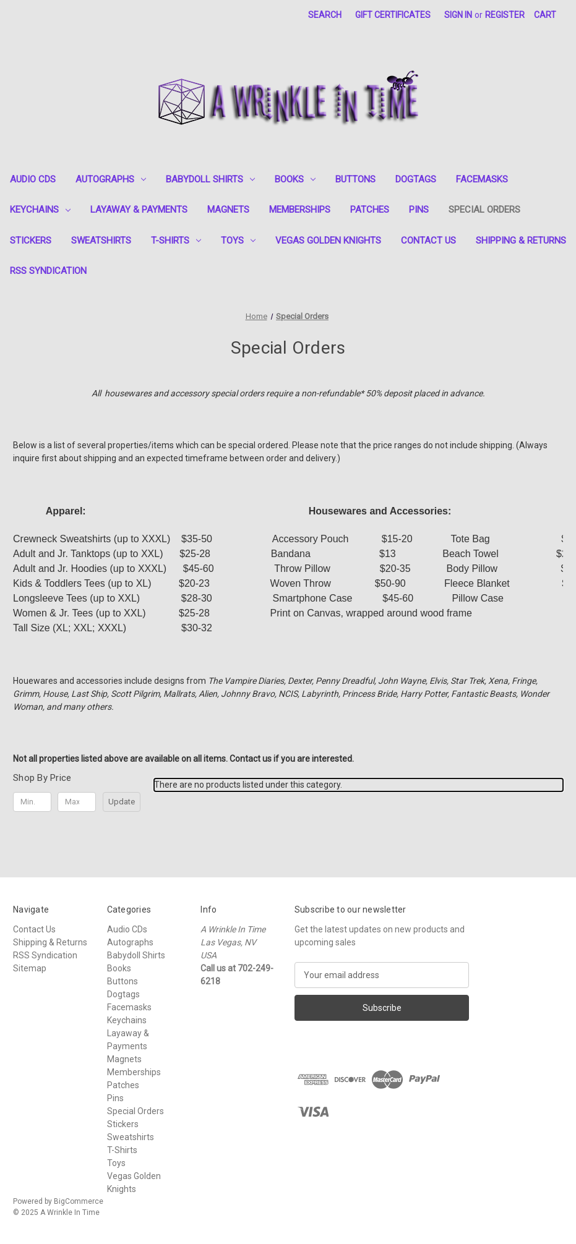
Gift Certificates (393, 15)
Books (295, 179)
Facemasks (482, 179)
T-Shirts (176, 240)
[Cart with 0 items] (545, 15)
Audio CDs (33, 179)
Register (505, 15)
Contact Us (428, 240)
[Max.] (77, 802)
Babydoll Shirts (210, 179)
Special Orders (484, 209)
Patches (369, 209)
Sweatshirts (101, 240)
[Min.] (32, 802)
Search (325, 15)
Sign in (458, 15)
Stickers (30, 240)
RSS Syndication (48, 270)
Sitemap (29, 968)
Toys (238, 240)
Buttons (355, 179)
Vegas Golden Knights (328, 240)
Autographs (110, 179)
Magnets (228, 209)
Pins (419, 209)
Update (121, 801)
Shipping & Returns (521, 240)
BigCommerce (78, 1201)
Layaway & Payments (138, 209)
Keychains (40, 209)
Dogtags (415, 179)
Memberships (299, 209)
